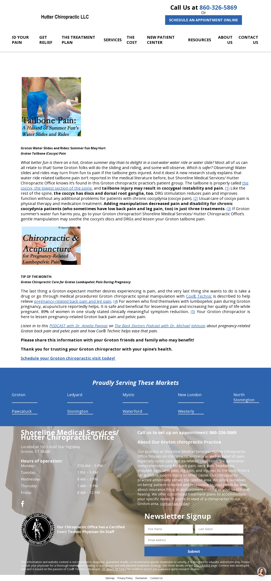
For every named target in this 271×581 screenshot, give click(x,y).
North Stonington (244, 397)
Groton (18, 394)
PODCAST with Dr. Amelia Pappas (78, 325)
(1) (227, 188)
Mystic (129, 394)
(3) (229, 208)
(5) (193, 311)
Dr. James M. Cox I (114, 569)
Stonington (77, 411)
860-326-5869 (218, 7)
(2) (195, 198)
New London (190, 394)
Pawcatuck (22, 411)
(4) (115, 301)
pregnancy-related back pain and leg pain (72, 301)
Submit (194, 551)
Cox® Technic (199, 296)
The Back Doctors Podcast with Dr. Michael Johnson (160, 325)
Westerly (186, 411)
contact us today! (175, 503)
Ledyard (74, 394)
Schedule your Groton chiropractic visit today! (68, 358)
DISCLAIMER (202, 565)
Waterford (132, 411)
